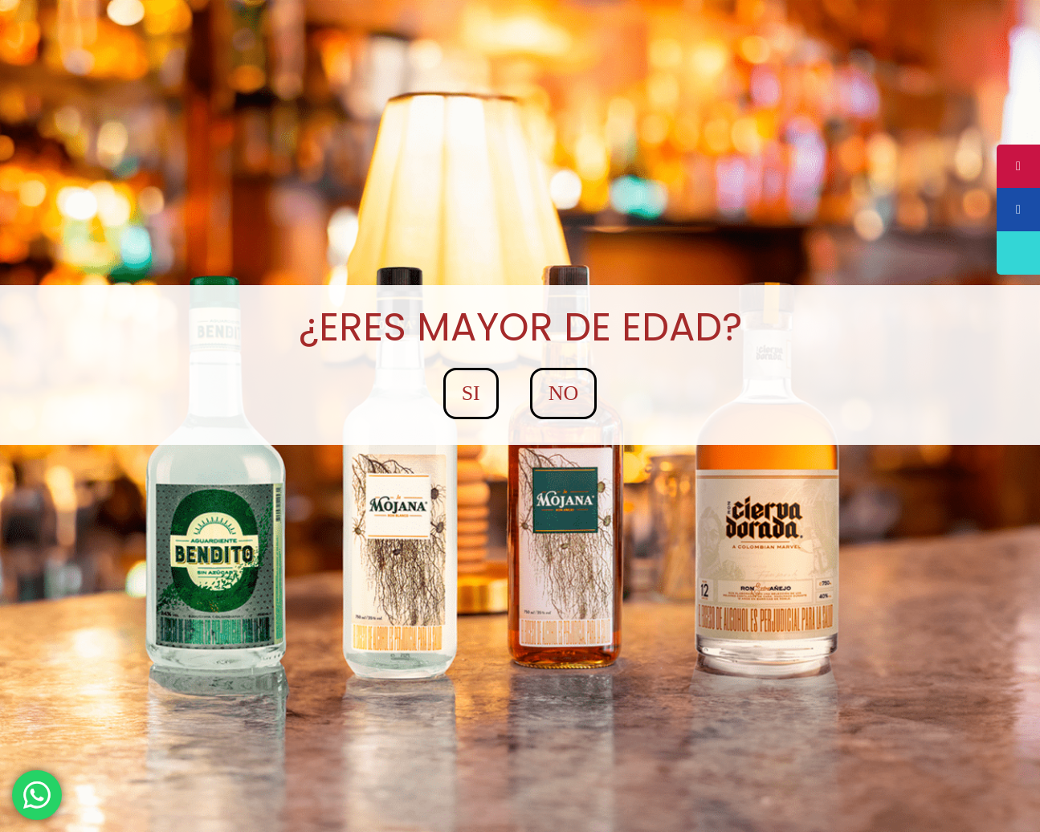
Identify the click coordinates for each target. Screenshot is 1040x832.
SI (471, 393)
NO (564, 393)
